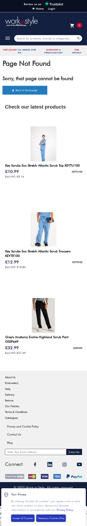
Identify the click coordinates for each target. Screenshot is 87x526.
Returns (9, 400)
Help (7, 389)
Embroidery (11, 383)
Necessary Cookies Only (49, 519)
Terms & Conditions (16, 412)
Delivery (9, 394)
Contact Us (14, 434)
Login (51, 8)
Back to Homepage (26, 90)
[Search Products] (78, 38)
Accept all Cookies (21, 519)
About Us (10, 377)
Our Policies (12, 406)
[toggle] (7, 38)
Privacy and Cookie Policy (22, 426)
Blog (10, 442)
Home (38, 8)
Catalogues (11, 417)
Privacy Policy (63, 511)
